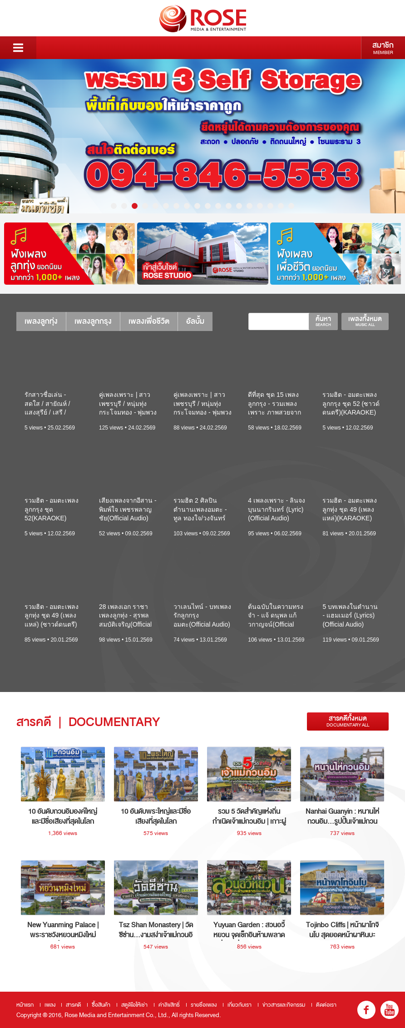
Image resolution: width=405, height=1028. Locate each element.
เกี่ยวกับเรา (239, 1005)
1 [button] (114, 206)
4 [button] (145, 206)
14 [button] (249, 206)
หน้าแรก (25, 1005)
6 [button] (166, 206)
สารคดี (73, 1005)
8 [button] (187, 206)
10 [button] (208, 206)
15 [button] (260, 206)
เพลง (49, 1005)
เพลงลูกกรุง (93, 321)
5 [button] (155, 206)
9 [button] (197, 206)
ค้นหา (323, 321)
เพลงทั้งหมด (365, 321)
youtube (389, 1010)
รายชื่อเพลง (204, 1005)
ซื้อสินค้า (101, 1005)
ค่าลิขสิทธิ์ (169, 1005)
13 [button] (239, 206)
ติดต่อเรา (326, 1005)
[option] (202, 136)
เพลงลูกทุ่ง (41, 321)
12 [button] (229, 206)
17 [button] (281, 206)
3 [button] (135, 206)
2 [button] (124, 206)
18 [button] (291, 206)
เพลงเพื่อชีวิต (148, 321)
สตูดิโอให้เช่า (134, 1005)
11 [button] (218, 206)
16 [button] (270, 206)
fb (366, 1010)
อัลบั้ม (195, 321)
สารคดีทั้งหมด (348, 721)
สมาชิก (383, 47)
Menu (18, 47)
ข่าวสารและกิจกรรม (283, 1005)
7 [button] (176, 206)
